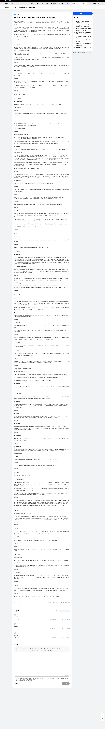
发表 (66, 683)
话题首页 (7, 7)
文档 (90, 3)
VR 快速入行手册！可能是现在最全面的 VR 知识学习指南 (23, 7)
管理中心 (94, 3)
